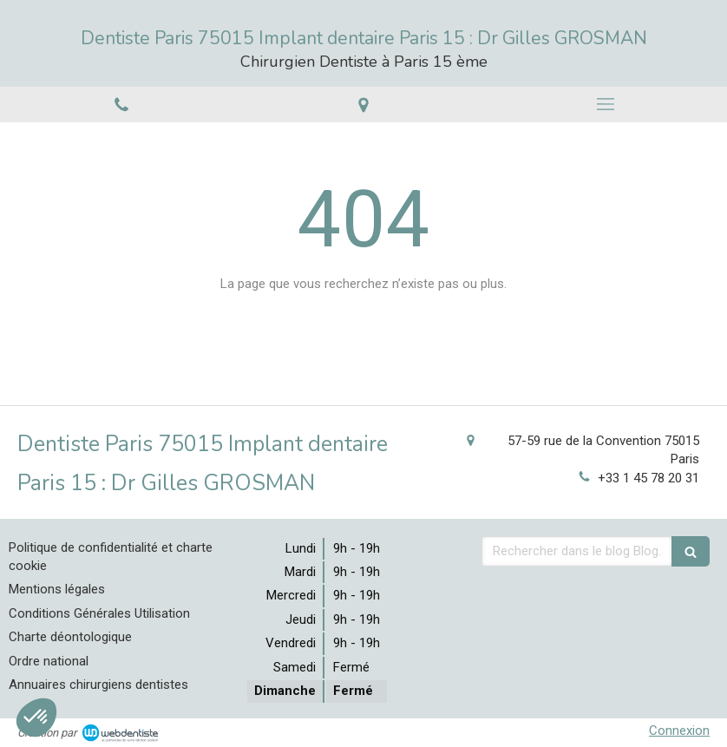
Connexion (679, 730)
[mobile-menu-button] (606, 104)
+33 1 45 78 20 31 (648, 478)
